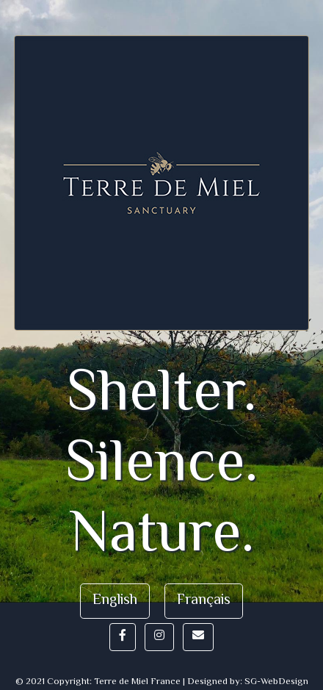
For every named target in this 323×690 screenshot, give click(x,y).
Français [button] (204, 600)
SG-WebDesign (276, 682)
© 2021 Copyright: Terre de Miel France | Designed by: (129, 682)
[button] (122, 637)
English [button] (114, 600)
